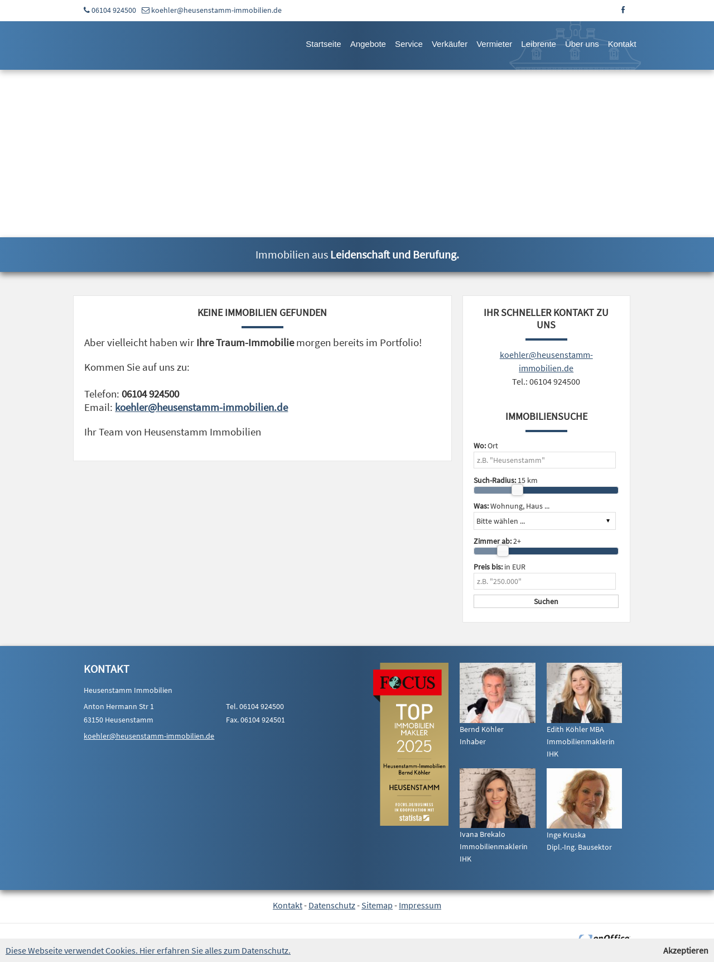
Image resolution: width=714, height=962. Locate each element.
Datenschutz (331, 905)
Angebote (368, 44)
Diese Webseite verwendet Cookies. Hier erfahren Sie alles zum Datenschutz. (148, 950)
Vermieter (494, 44)
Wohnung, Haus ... (511, 506)
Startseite (323, 44)
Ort (486, 446)
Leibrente (538, 44)
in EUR (499, 567)
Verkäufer (449, 44)
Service (409, 44)
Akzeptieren (685, 950)
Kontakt (622, 44)
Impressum (420, 905)
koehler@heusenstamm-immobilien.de (216, 10)
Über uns (582, 44)
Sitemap (377, 905)
